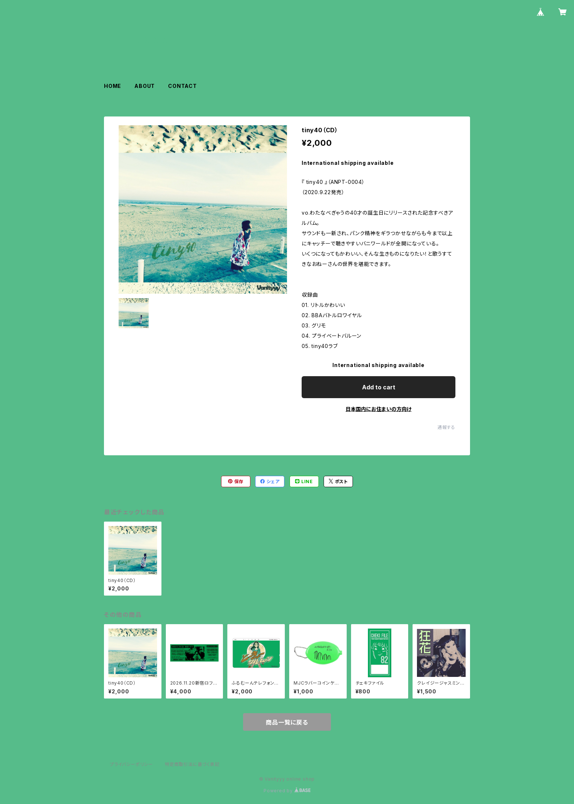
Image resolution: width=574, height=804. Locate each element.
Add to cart (378, 387)
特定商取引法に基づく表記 (192, 764)
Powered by (287, 790)
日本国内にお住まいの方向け (378, 409)
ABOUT (144, 86)
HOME (112, 86)
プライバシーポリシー (131, 764)
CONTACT (182, 86)
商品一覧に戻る (287, 722)
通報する (446, 427)
